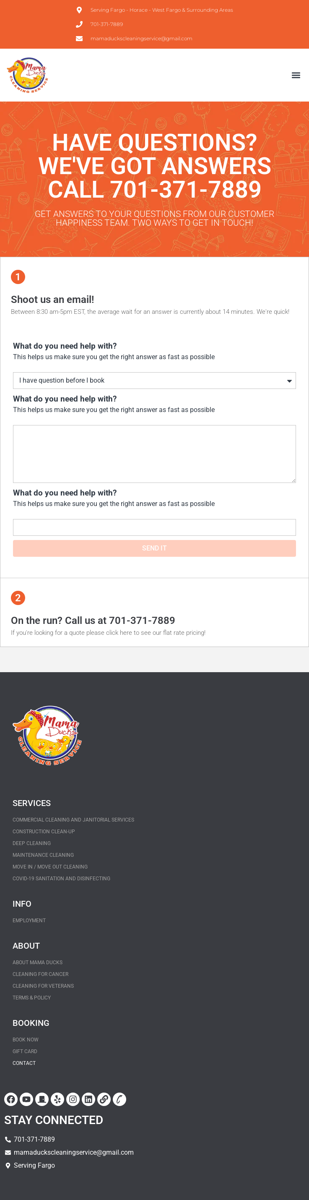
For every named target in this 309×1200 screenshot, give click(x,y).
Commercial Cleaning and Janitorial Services (73, 820)
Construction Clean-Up (44, 832)
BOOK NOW (26, 1040)
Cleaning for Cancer (40, 974)
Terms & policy (32, 998)
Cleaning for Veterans (43, 986)
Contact (24, 1063)
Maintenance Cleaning (43, 855)
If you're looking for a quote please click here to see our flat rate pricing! (108, 633)
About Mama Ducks (37, 962)
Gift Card (25, 1051)
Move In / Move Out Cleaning (50, 867)
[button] (296, 75)
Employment (29, 920)
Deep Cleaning (32, 843)
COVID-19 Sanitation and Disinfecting (61, 879)
